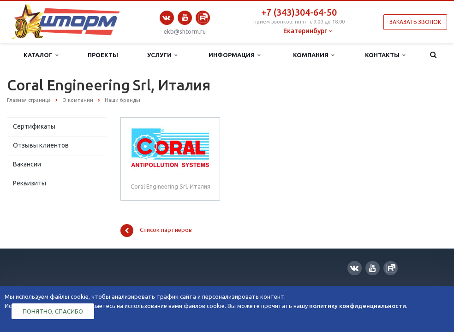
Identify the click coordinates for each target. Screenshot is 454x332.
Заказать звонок (415, 22)
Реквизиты (29, 183)
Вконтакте (166, 18)
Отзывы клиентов (41, 145)
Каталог (41, 55)
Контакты (385, 55)
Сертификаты (34, 126)
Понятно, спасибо (53, 311)
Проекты (103, 55)
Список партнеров (156, 230)
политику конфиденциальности (357, 305)
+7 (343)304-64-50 (299, 12)
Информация (234, 55)
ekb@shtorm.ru (185, 31)
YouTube (185, 17)
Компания (313, 55)
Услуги (162, 55)
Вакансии (27, 164)
